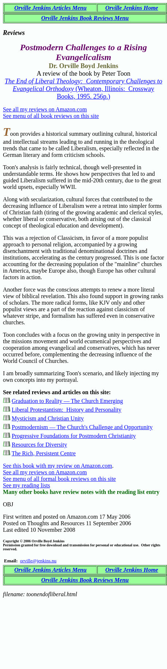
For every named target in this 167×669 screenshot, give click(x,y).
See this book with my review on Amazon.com (57, 466)
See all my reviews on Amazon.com (45, 109)
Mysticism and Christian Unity (48, 418)
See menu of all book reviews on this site (51, 116)
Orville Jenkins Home (131, 8)
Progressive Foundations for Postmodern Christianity (74, 436)
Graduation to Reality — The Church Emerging (67, 401)
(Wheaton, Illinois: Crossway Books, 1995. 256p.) (83, 89)
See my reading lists (26, 485)
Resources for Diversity (39, 445)
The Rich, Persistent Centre (44, 453)
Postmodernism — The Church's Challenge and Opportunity (82, 427)
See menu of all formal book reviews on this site (59, 479)
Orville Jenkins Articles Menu (50, 8)
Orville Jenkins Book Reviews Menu (85, 18)
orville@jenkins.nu (38, 560)
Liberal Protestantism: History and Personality (66, 410)
